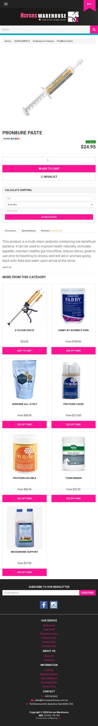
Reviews (51, 230)
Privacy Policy (49, 642)
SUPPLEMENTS (22, 41)
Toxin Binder (73, 478)
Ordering (49, 670)
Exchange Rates (49, 682)
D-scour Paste (24, 330)
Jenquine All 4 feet (24, 404)
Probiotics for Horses (43, 41)
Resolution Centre (49, 633)
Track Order (49, 629)
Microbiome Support (24, 551)
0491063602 (49, 696)
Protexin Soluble (24, 478)
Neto (60, 718)
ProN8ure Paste (65, 41)
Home (8, 41)
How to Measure (49, 678)
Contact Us (49, 660)
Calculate (49, 217)
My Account (49, 625)
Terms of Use (49, 686)
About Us (49, 656)
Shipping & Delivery (49, 674)
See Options (73, 350)
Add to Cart (49, 168)
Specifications (29, 230)
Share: (11, 139)
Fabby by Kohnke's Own (73, 330)
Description (10, 230)
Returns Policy (49, 638)
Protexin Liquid (73, 404)
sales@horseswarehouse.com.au (49, 700)
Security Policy (49, 646)
